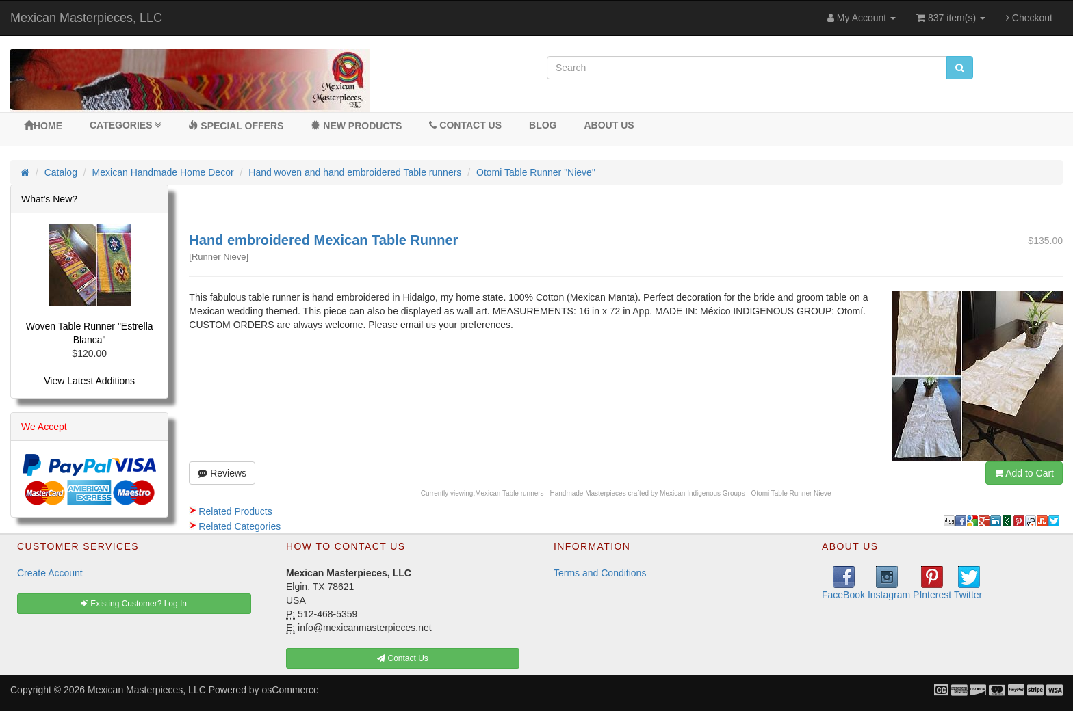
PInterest (932, 583)
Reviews (222, 473)
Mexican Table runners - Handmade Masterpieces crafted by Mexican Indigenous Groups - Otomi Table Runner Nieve (653, 493)
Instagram (889, 583)
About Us (609, 125)
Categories (125, 125)
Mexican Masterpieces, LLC (86, 18)
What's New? (49, 198)
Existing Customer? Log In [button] (134, 603)
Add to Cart (1024, 473)
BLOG (542, 125)
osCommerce (290, 689)
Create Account (50, 572)
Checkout (1029, 17)
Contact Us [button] (402, 658)
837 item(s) (950, 17)
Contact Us (465, 125)
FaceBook (843, 583)
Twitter (968, 583)
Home (43, 125)
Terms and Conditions (600, 572)
